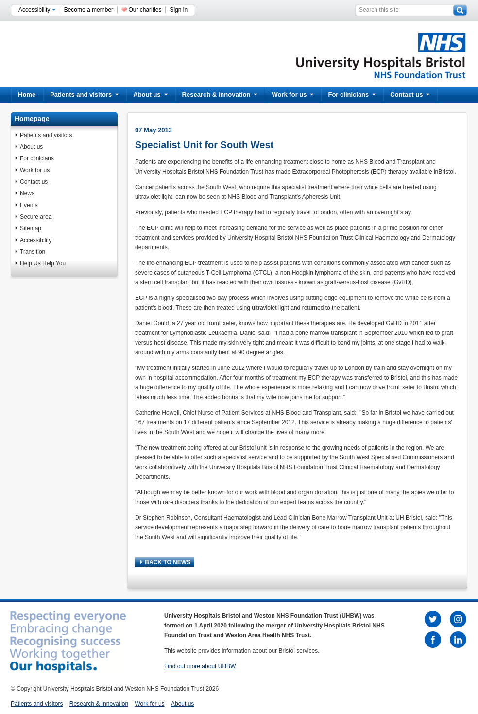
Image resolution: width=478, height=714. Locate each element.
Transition (32, 251)
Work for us (292, 94)
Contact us (409, 94)
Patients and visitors (84, 94)
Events (29, 205)
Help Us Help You (43, 263)
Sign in (179, 9)
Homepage (32, 118)
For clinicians (352, 94)
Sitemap (30, 228)
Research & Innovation (219, 94)
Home (26, 94)
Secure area (35, 216)
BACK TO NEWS (165, 562)
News (27, 193)
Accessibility (37, 9)
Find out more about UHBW (200, 666)
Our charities (144, 9)
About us (150, 94)
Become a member (88, 9)
